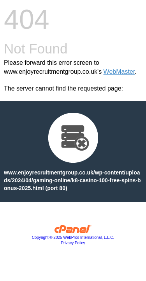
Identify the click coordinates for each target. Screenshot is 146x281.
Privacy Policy (73, 243)
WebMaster (119, 71)
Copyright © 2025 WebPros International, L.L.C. (73, 237)
